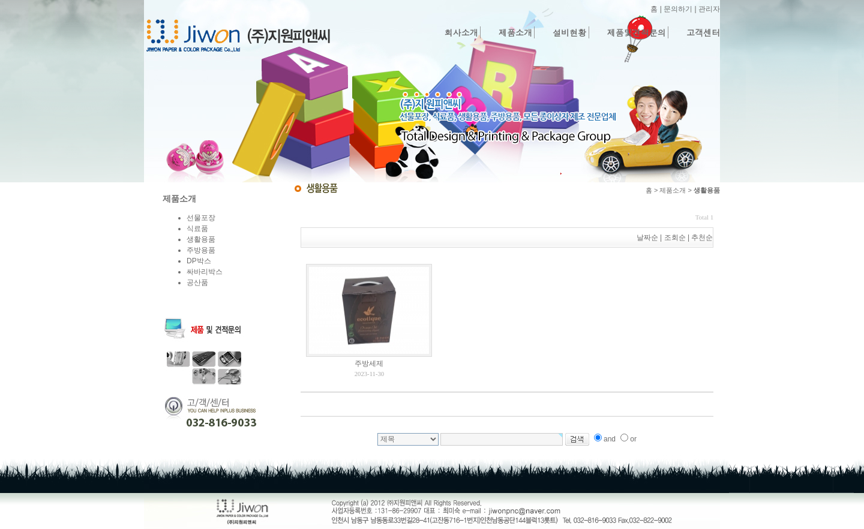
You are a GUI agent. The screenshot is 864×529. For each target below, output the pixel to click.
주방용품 (201, 250)
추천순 (702, 237)
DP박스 (199, 261)
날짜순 (647, 237)
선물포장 (201, 218)
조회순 (675, 237)
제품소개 (515, 32)
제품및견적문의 (636, 32)
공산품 (197, 282)
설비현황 (569, 32)
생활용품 (201, 239)
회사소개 (461, 32)
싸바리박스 (205, 271)
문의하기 (678, 9)
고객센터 (703, 32)
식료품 (197, 228)
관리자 (709, 9)
